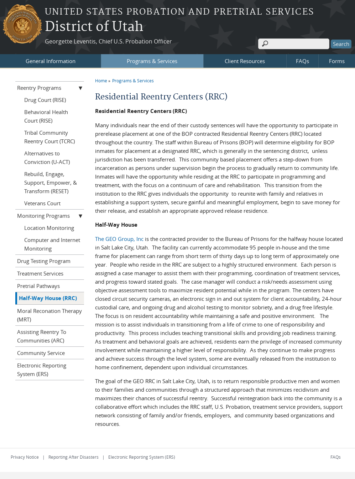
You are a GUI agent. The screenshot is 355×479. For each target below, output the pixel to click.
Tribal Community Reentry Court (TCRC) (49, 137)
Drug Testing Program (44, 260)
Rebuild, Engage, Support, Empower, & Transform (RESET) (50, 182)
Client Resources (245, 61)
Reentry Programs (39, 87)
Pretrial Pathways (38, 285)
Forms (337, 61)
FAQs (302, 61)
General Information (50, 61)
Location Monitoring (49, 227)
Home (101, 80)
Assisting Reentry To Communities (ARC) (41, 336)
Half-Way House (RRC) (48, 298)
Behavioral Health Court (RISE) (46, 116)
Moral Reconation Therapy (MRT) (49, 315)
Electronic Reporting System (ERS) (41, 369)
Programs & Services (152, 61)
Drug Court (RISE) (45, 99)
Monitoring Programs (43, 215)
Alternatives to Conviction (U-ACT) (47, 157)
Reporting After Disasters (73, 457)
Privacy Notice (25, 457)
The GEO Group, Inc (119, 238)
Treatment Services (40, 273)
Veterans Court (42, 203)
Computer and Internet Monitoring (52, 244)
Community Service (41, 352)
